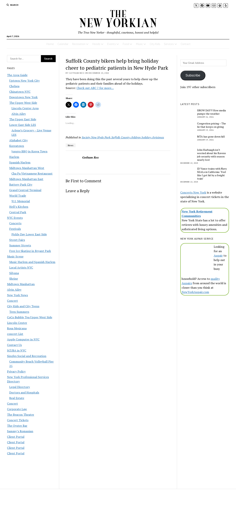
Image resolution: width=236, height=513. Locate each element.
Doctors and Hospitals (24, 392)
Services (169, 44)
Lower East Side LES (22, 125)
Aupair (218, 255)
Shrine (13, 279)
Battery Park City (20, 184)
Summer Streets (20, 245)
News (70, 145)
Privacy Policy (16, 371)
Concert (12, 301)
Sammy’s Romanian (20, 431)
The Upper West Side (23, 103)
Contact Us (14, 345)
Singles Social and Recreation (26, 356)
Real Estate (16, 398)
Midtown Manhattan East (26, 179)
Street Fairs (17, 240)
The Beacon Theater (20, 415)
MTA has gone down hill (211, 136)
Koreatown (16, 146)
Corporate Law (17, 409)
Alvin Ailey (18, 114)
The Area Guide (17, 75)
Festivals (15, 229)
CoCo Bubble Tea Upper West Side (29, 317)
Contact (186, 44)
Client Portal (15, 437)
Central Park (17, 212)
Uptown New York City (24, 81)
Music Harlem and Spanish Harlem (32, 262)
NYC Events (15, 218)
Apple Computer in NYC (23, 339)
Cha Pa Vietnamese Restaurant (32, 173)
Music (139, 44)
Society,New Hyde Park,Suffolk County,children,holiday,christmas (123, 137)
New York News (17, 295)
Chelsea (14, 86)
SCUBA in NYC (16, 350)
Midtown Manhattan (21, 284)
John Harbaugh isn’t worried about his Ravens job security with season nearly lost (211, 154)
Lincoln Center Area (25, 108)
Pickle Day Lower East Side (29, 234)
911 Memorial (20, 201)
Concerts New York (193, 192)
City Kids (155, 44)
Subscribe (192, 75)
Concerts (15, 223)
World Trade (17, 196)
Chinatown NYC (19, 92)
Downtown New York (23, 97)
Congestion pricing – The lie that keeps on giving (211, 125)
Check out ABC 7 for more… (95, 88)
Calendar (63, 44)
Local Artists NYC (21, 267)
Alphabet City (18, 140)
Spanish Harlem (19, 162)
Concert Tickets (17, 420)
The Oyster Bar (17, 426)
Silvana (14, 273)
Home (50, 44)
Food (126, 44)
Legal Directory (19, 387)
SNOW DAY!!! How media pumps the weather (211, 112)
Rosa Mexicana (17, 328)
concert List (15, 334)
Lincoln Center (17, 323)
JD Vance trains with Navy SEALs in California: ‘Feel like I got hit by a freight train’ (212, 173)
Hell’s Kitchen (18, 207)
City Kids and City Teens (23, 306)
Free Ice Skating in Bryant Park (30, 251)
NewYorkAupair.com (195, 292)
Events (111, 44)
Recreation (78, 44)
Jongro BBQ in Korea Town (29, 151)
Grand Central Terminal (25, 190)
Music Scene (15, 256)
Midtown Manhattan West (26, 168)
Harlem (14, 157)
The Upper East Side (22, 119)
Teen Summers (19, 312)
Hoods (96, 44)
